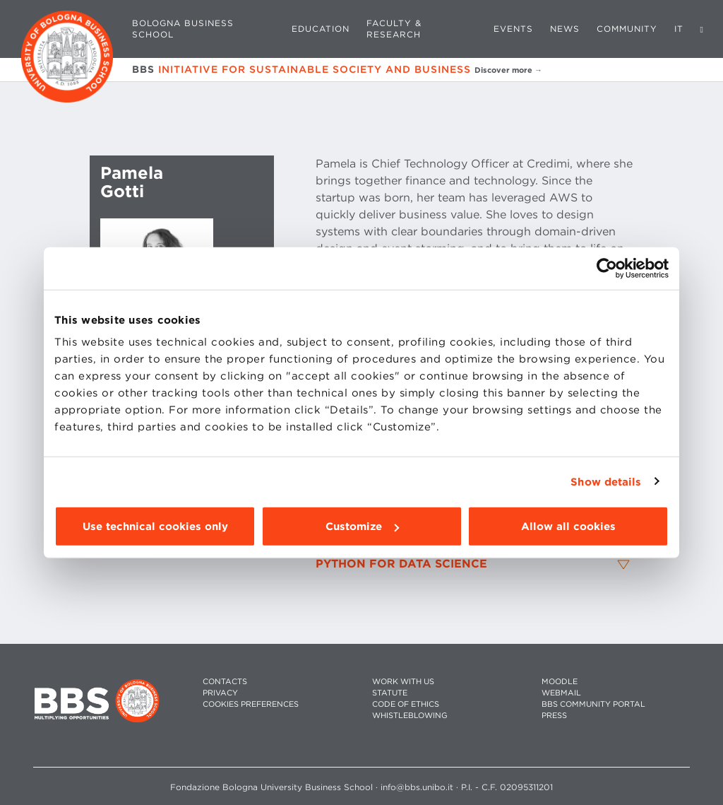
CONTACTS (225, 682)
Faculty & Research (394, 29)
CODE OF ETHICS (405, 704)
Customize (362, 526)
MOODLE (560, 682)
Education (320, 28)
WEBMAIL (561, 693)
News (565, 28)
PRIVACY (220, 693)
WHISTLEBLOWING (410, 715)
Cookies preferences (251, 704)
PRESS (554, 715)
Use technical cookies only (155, 526)
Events (513, 28)
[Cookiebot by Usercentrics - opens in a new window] (607, 267)
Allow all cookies (568, 526)
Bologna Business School (183, 29)
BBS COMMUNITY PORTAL (593, 704)
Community (627, 28)
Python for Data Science (401, 564)
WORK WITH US (403, 682)
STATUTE (389, 693)
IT (678, 28)
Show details (605, 481)
